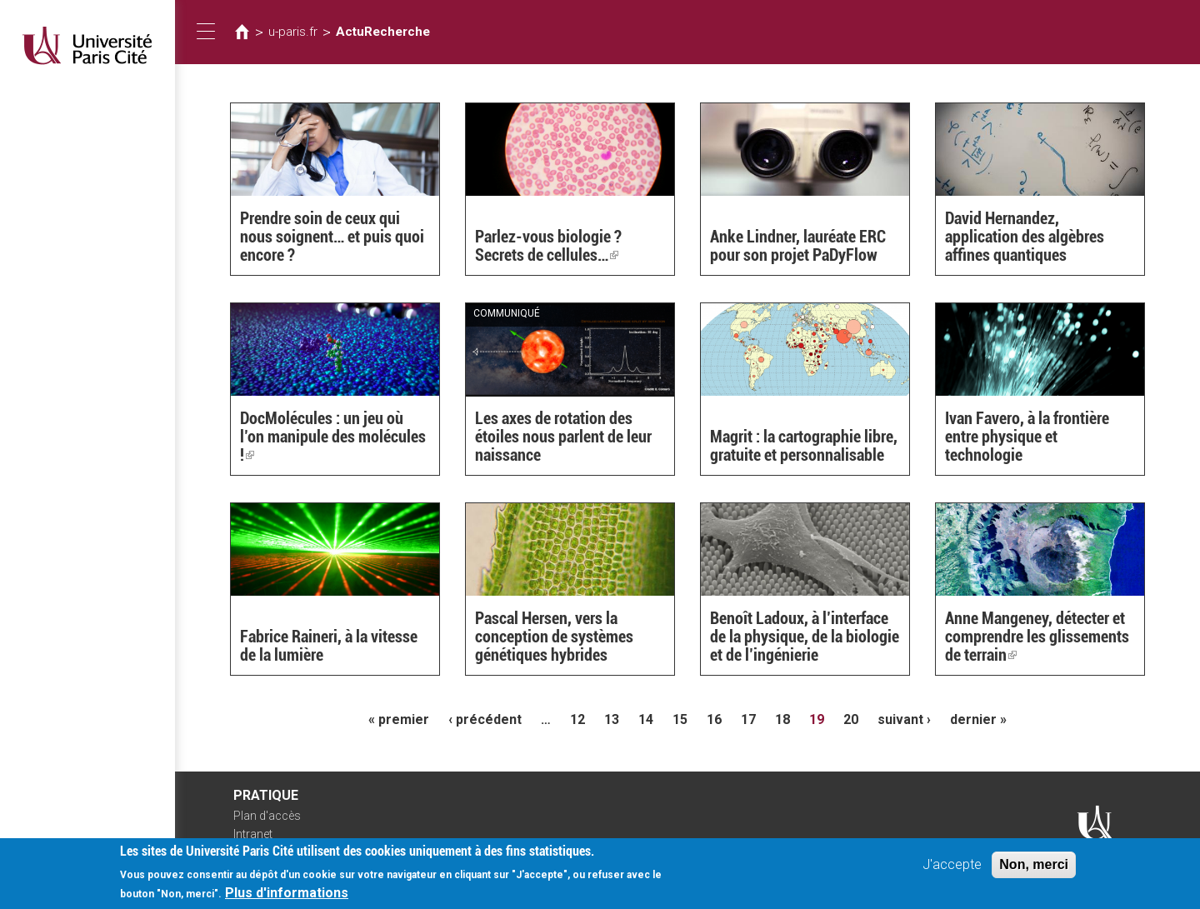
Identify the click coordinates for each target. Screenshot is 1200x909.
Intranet (252, 834)
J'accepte (952, 869)
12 (577, 719)
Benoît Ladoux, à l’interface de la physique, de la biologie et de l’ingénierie (804, 636)
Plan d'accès (267, 815)
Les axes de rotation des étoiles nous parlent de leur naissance (563, 436)
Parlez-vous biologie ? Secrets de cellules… (548, 246)
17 (748, 719)
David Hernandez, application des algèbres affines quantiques (1024, 236)
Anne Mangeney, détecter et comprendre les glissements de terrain (1037, 636)
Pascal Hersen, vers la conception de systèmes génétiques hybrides (554, 636)
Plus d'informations (286, 898)
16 (714, 719)
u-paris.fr (293, 31)
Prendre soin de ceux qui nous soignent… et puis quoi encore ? (332, 236)
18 (782, 719)
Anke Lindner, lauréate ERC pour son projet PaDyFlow (798, 246)
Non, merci (1033, 869)
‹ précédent (485, 719)
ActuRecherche (383, 31)
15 (680, 719)
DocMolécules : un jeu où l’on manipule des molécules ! (333, 436)
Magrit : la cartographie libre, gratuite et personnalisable (804, 446)
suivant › (904, 719)
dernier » (978, 719)
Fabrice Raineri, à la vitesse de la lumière (329, 646)
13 (611, 719)
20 (850, 719)
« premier (398, 719)
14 (645, 719)
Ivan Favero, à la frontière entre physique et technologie (1027, 436)
